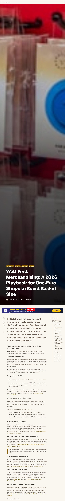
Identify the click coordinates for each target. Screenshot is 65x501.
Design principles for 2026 (58, 328)
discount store (16, 479)
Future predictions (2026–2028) (58, 356)
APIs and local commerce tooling (58, 346)
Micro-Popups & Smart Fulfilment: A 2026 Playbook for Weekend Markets (24, 466)
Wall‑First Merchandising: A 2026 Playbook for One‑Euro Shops (57, 321)
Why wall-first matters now (57, 325)
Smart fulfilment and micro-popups (59, 343)
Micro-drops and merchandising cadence (58, 332)
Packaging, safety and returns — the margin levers (58, 339)
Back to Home (6, 2)
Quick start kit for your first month (58, 359)
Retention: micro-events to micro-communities (58, 350)
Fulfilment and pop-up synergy (59, 335)
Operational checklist (57, 353)
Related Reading (58, 361)
